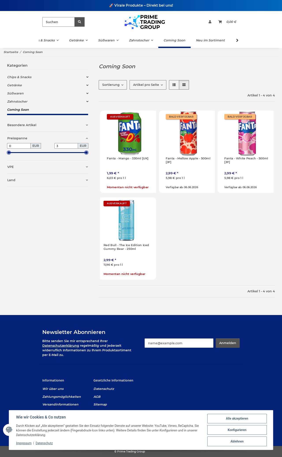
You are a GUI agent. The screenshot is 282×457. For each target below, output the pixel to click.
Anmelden (227, 343)
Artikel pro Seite (146, 85)
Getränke (14, 85)
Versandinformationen (60, 404)
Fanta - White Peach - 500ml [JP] (246, 160)
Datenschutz (44, 443)
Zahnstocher (17, 101)
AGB (96, 397)
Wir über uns (52, 389)
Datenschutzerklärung (60, 346)
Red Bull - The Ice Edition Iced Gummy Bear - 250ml (126, 247)
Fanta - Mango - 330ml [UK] (127, 158)
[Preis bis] (66, 146)
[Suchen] (58, 22)
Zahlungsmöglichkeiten (61, 397)
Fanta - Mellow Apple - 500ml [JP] (188, 160)
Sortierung (111, 85)
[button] (210, 21)
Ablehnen (236, 441)
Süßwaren (15, 93)
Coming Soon (18, 110)
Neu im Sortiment (210, 40)
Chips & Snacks (19, 77)
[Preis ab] (19, 146)
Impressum (24, 443)
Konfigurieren (237, 430)
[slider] (9, 153)
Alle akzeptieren (237, 418)
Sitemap (100, 404)
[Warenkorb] (227, 21)
